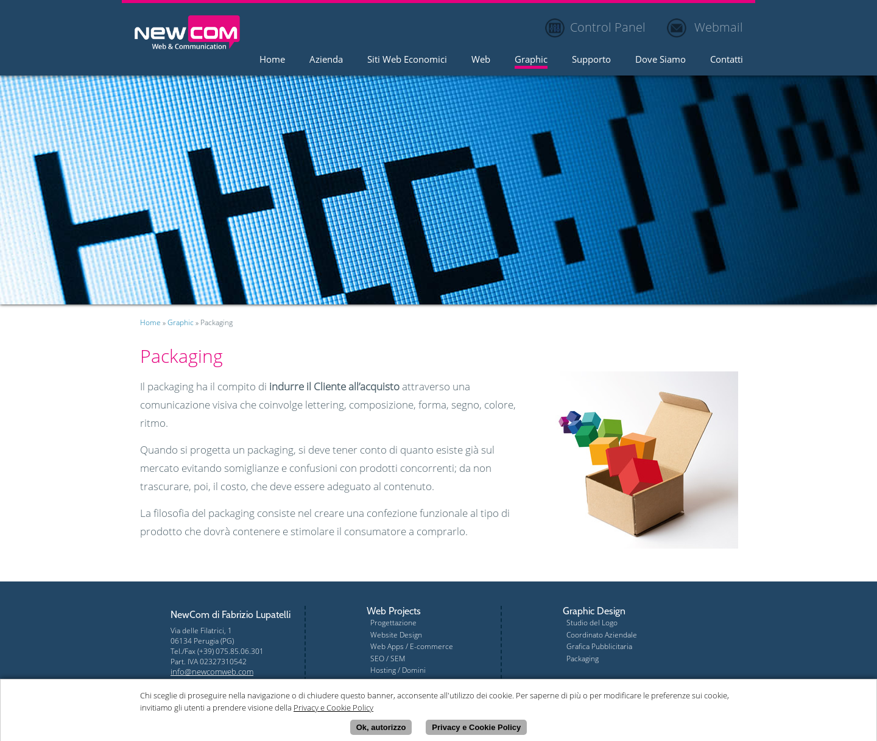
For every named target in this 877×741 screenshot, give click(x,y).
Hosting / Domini (398, 670)
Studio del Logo (592, 622)
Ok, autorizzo (381, 728)
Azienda (326, 60)
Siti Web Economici (407, 60)
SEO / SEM (387, 658)
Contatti (726, 60)
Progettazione (393, 622)
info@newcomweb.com (212, 671)
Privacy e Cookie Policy (476, 728)
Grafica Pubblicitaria (599, 646)
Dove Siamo (660, 60)
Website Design (396, 635)
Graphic (531, 60)
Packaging (582, 658)
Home (272, 60)
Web (480, 60)
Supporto (591, 60)
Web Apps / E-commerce (411, 646)
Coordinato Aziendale (601, 635)
